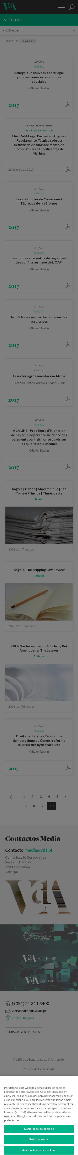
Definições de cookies (39, 1132)
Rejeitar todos (39, 1143)
